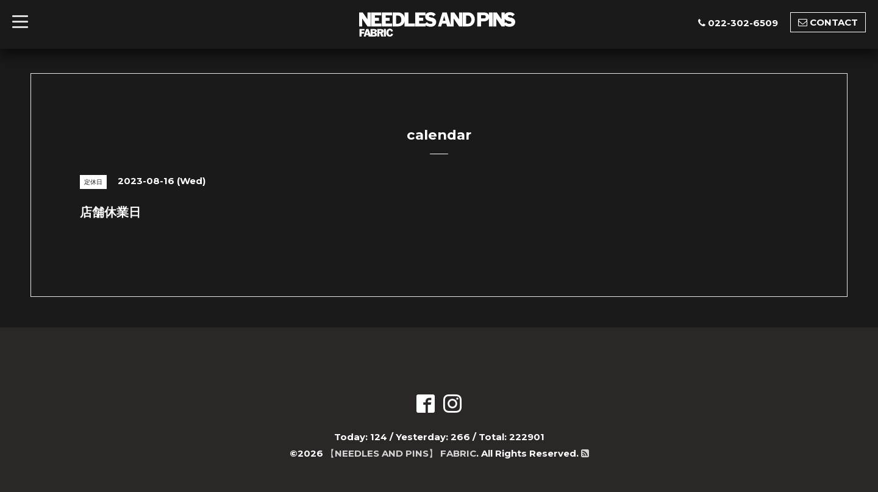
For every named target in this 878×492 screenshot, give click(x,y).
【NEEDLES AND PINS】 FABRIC (401, 453)
